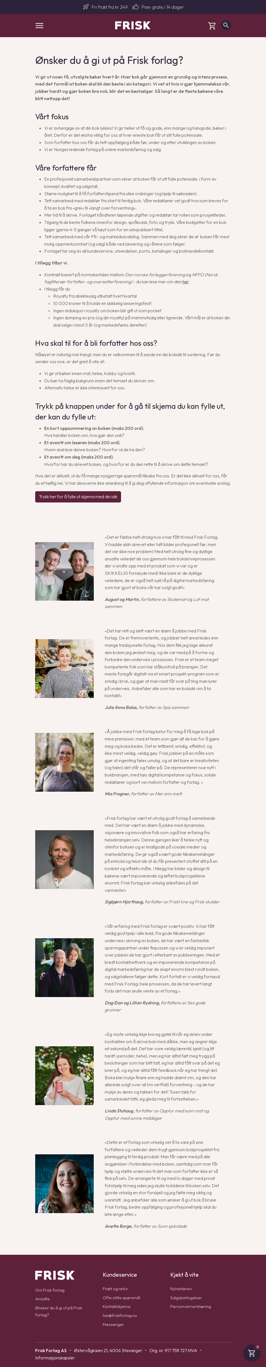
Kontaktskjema (117, 1306)
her (185, 281)
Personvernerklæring (191, 1306)
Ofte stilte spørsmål (122, 1297)
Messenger (113, 1324)
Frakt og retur (116, 1288)
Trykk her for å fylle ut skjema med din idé (78, 496)
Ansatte (42, 1298)
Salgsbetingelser (186, 1297)
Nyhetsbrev (181, 1288)
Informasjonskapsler (55, 1358)
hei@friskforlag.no (120, 1315)
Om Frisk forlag (50, 1290)
